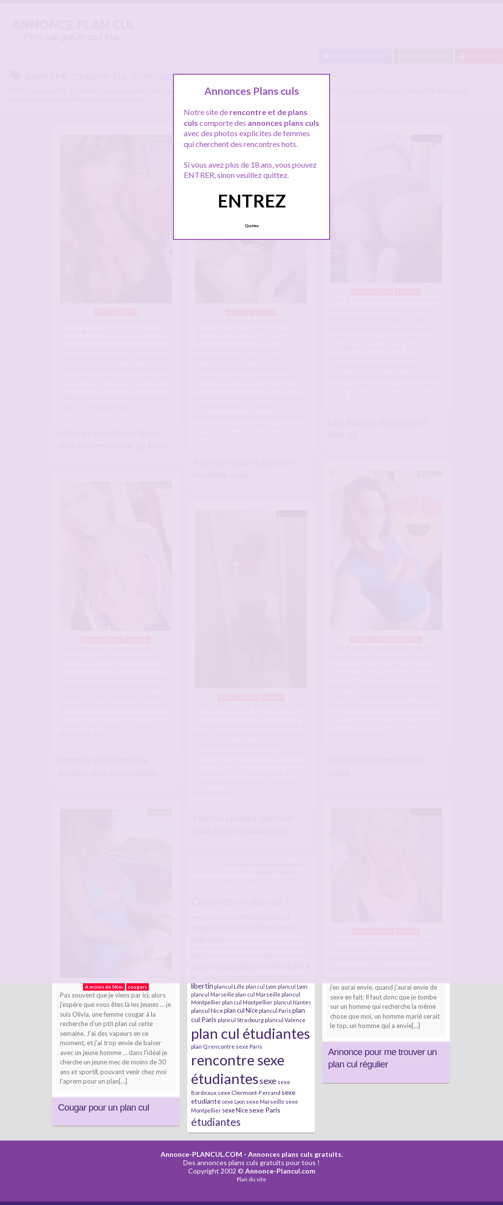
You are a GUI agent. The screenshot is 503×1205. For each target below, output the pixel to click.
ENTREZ (252, 200)
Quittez (252, 225)
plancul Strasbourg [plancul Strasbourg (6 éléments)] (241, 1020)
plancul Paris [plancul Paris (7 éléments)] (275, 1010)
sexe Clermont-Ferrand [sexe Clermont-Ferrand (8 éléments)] (249, 1092)
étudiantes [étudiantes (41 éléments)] (216, 1122)
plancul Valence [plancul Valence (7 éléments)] (285, 1020)
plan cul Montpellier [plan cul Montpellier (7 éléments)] (247, 1002)
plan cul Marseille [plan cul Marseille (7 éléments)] (257, 994)
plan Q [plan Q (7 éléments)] (199, 1046)
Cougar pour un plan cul (103, 1107)
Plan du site (251, 1179)
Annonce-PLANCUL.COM (201, 1154)
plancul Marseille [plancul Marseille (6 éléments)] (212, 994)
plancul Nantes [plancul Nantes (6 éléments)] (292, 1002)
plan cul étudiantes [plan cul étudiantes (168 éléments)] (250, 1033)
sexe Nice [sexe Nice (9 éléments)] (235, 1110)
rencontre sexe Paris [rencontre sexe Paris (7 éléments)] (235, 1046)
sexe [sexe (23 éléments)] (268, 1080)
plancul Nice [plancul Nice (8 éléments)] (207, 1010)
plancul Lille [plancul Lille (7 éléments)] (229, 986)
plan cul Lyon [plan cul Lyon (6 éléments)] (261, 986)
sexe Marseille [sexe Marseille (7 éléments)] (265, 1101)
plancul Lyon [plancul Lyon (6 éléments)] (292, 986)
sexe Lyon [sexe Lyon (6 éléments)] (233, 1101)
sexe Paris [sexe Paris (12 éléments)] (264, 1110)
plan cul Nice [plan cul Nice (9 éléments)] (241, 1010)
